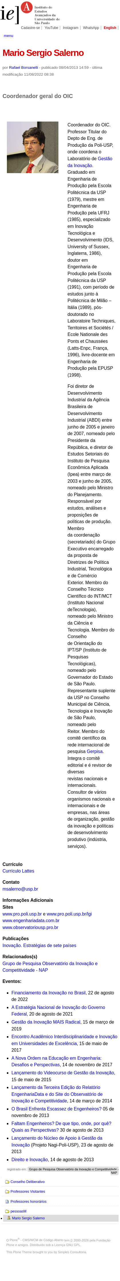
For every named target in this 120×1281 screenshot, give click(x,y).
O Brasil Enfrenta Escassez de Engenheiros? (56, 1108)
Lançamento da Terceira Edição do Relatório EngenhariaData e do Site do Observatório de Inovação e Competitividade (57, 1094)
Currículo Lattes (18, 871)
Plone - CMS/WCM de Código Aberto (37, 1240)
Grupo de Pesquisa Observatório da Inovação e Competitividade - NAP (74, 1170)
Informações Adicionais (28, 900)
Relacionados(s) (20, 956)
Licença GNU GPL (67, 1245)
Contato (11, 882)
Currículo (13, 864)
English (110, 28)
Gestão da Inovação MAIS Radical (45, 1022)
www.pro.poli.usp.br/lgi (69, 914)
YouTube (51, 28)
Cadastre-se (30, 28)
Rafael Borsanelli (23, 67)
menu (8, 36)
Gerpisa (95, 751)
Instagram (70, 28)
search (111, 35)
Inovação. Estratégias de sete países (39, 945)
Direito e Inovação (29, 1159)
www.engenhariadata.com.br (31, 920)
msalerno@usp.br (20, 889)
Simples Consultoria (72, 1252)
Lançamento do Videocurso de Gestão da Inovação (62, 1072)
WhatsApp (91, 28)
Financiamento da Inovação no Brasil (48, 992)
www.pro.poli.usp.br (22, 914)
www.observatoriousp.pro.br (30, 927)
